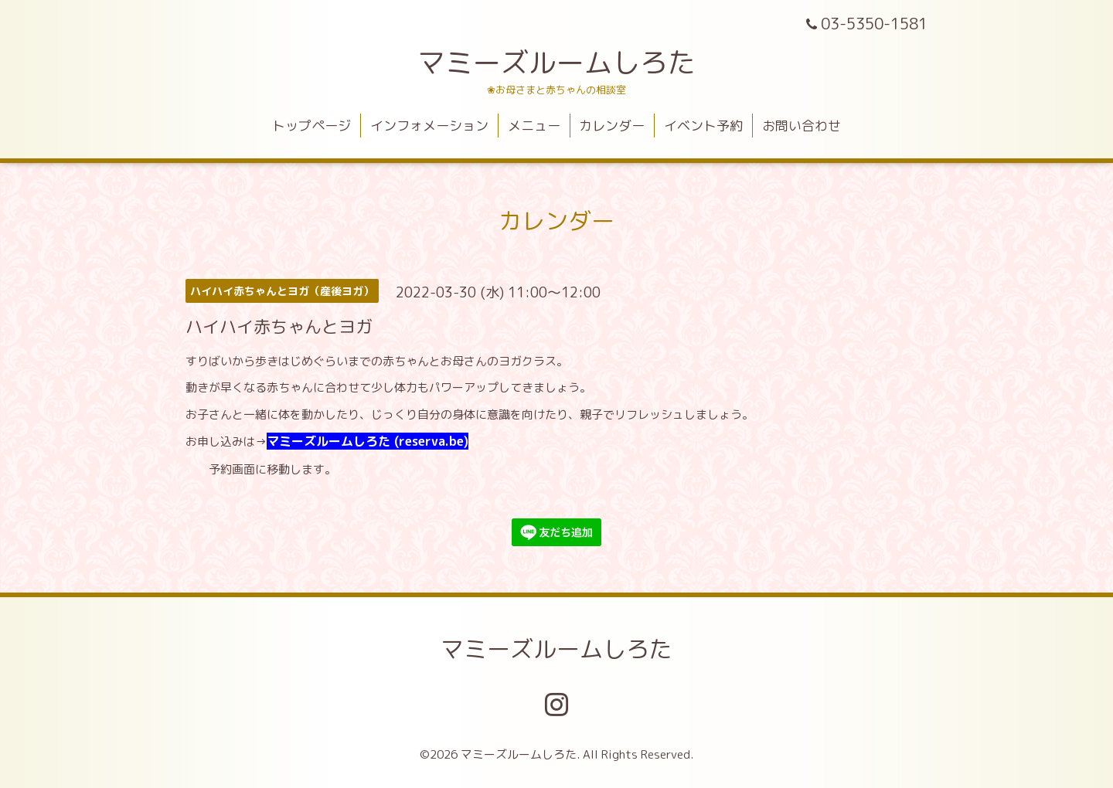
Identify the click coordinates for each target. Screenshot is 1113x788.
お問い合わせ (801, 125)
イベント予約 (703, 125)
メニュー (534, 125)
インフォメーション (429, 125)
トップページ (311, 125)
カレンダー (612, 125)
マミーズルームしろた (556, 62)
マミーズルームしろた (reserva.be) (367, 441)
